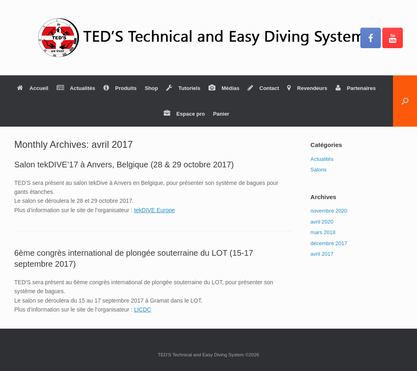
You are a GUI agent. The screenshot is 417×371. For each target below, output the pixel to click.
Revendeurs (307, 88)
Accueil (32, 88)
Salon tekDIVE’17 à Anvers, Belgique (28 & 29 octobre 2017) (124, 164)
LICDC (142, 309)
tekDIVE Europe (154, 210)
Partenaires (356, 88)
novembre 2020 (328, 211)
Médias (223, 88)
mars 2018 (322, 232)
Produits (120, 88)
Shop (151, 88)
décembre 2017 (328, 243)
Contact (263, 88)
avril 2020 (321, 222)
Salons (318, 170)
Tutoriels (183, 88)
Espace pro (184, 114)
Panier (221, 114)
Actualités (76, 88)
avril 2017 (321, 254)
